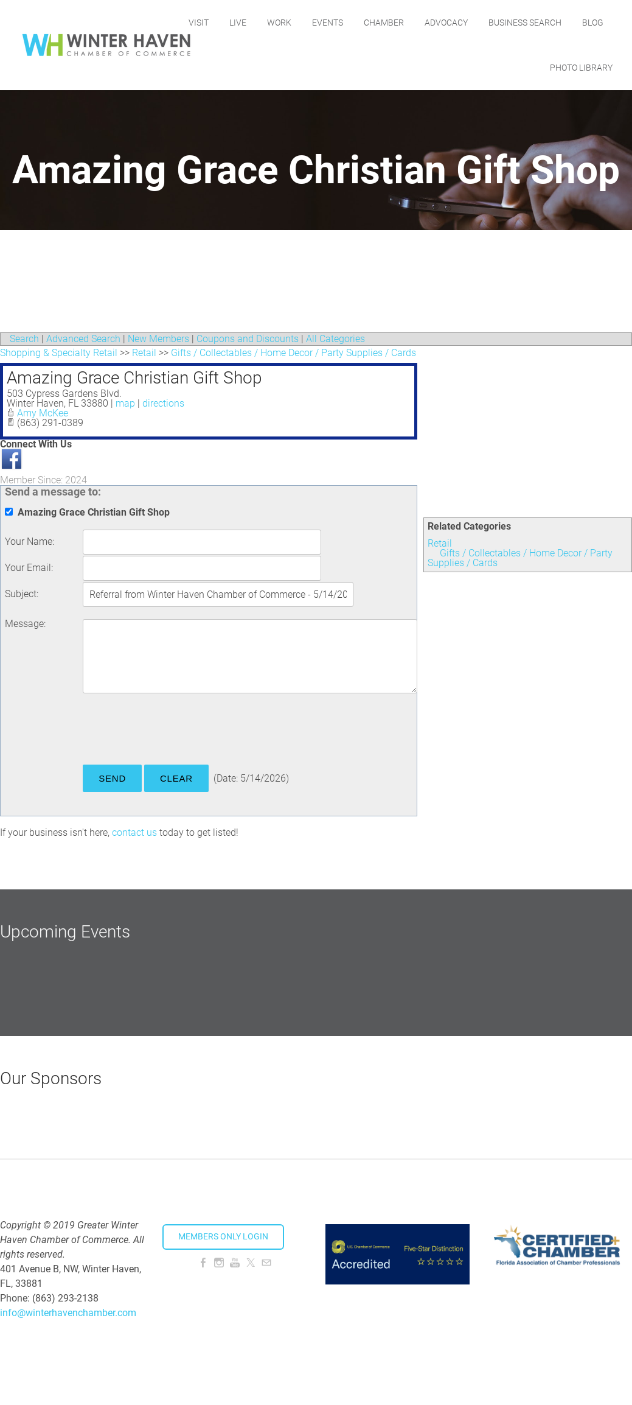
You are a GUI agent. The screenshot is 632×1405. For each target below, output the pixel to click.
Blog (518, 67)
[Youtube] (235, 1263)
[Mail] (266, 1263)
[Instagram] (219, 1263)
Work (321, 22)
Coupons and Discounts (247, 339)
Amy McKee (42, 413)
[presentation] (175, 731)
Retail (440, 543)
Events (369, 22)
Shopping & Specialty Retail (58, 353)
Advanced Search (83, 339)
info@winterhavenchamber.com (68, 1313)
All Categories (335, 339)
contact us (134, 832)
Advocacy (488, 22)
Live (279, 22)
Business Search (566, 22)
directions (163, 403)
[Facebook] (203, 1263)
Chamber (426, 22)
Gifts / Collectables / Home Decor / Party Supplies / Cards (520, 558)
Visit (241, 22)
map (125, 403)
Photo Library (581, 67)
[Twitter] (250, 1263)
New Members (158, 339)
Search (24, 339)
